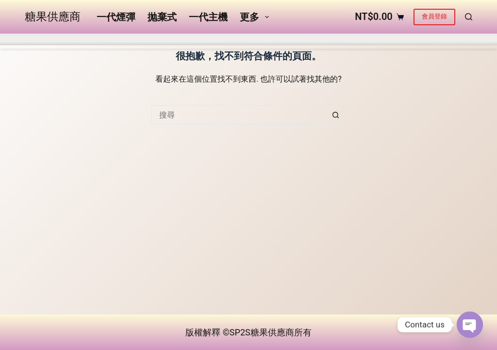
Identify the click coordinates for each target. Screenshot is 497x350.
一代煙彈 (114, 33)
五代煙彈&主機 (270, 33)
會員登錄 (434, 33)
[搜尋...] (238, 148)
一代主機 (206, 33)
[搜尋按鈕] (336, 148)
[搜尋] (468, 33)
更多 (331, 33)
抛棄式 (160, 33)
